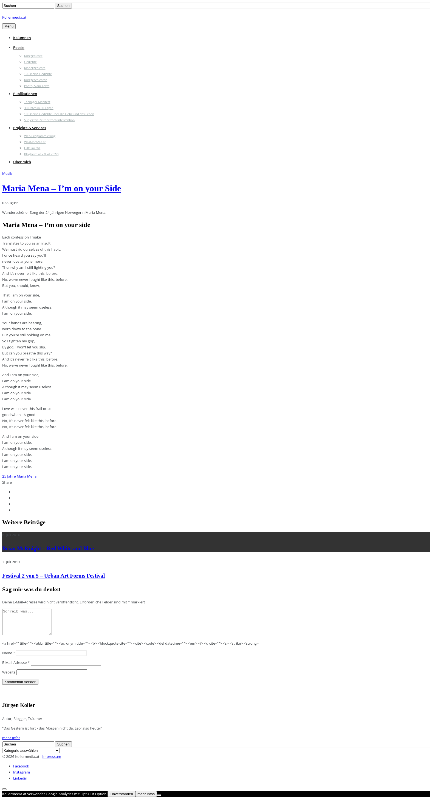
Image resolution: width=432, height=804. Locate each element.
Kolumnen (22, 37)
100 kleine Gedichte (38, 74)
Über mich (22, 161)
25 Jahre (9, 476)
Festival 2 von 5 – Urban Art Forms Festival (53, 576)
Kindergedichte (34, 68)
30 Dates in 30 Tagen (38, 108)
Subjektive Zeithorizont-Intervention (49, 120)
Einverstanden (121, 799)
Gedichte (30, 62)
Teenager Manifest (37, 102)
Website (9, 677)
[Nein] (159, 800)
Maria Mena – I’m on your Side (61, 188)
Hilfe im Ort (32, 148)
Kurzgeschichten (35, 80)
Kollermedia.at (14, 17)
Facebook (21, 771)
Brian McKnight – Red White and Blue (48, 548)
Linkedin (20, 783)
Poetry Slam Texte (36, 86)
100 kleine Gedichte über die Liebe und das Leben (59, 114)
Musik (7, 173)
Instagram (21, 777)
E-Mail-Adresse (16, 667)
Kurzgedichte (33, 56)
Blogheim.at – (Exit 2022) (41, 154)
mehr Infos (11, 742)
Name (8, 657)
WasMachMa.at (35, 142)
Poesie (18, 47)
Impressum (51, 761)
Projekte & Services (29, 127)
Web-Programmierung (39, 136)
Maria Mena (26, 476)
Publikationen (25, 93)
